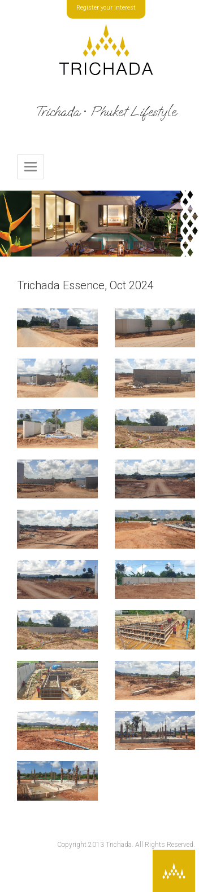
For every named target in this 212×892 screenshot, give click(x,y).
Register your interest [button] (106, 7)
